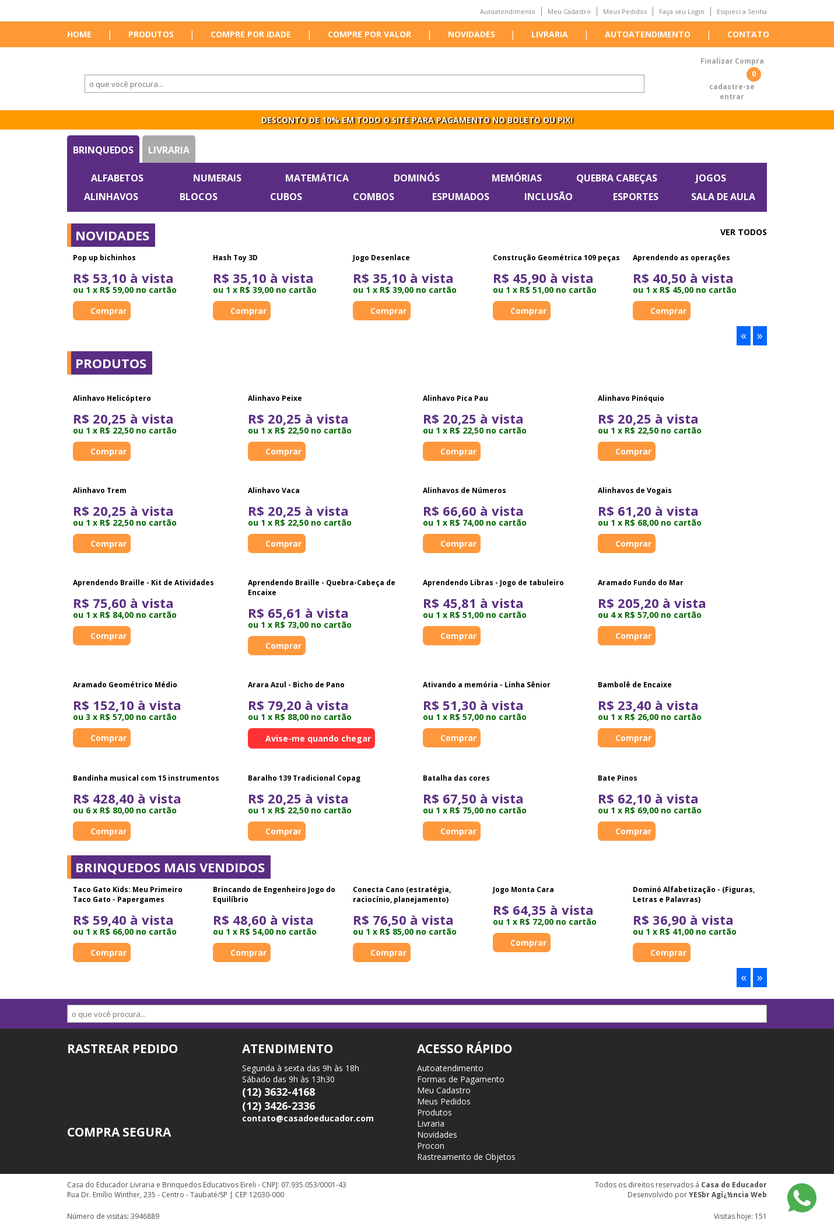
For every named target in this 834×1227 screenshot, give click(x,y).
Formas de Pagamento (460, 1079)
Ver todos (743, 231)
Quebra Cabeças (616, 178)
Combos (373, 196)
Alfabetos (117, 178)
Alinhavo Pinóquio (631, 398)
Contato (748, 34)
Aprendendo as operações (681, 258)
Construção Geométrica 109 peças (556, 258)
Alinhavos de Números (464, 490)
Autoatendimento (507, 11)
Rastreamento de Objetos (466, 1156)
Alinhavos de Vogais (635, 490)
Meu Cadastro (569, 11)
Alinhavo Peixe (275, 398)
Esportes (635, 196)
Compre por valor (369, 34)
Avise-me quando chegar (318, 738)
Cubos (286, 196)
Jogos (711, 178)
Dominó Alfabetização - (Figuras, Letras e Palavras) (694, 894)
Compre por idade (251, 34)
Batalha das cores (456, 778)
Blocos (199, 196)
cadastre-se (732, 87)
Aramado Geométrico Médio (125, 685)
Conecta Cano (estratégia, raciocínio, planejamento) (402, 894)
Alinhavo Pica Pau (455, 398)
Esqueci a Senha (742, 11)
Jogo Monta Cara (523, 889)
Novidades (471, 34)
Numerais (217, 178)
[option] (137, 286)
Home (79, 34)
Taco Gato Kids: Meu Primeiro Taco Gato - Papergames (128, 894)
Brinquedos (103, 150)
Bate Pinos (617, 778)
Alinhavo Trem (100, 490)
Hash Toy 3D (235, 258)
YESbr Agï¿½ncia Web (728, 1195)
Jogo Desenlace (381, 258)
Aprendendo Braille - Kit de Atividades (143, 583)
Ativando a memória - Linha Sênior (487, 685)
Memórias (517, 178)
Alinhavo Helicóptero (112, 398)
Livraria (549, 34)
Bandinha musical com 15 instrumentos (146, 778)
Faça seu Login (682, 11)
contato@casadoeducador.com (308, 1118)
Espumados (460, 196)
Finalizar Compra (732, 61)
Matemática (317, 178)
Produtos (151, 34)
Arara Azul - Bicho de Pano (296, 685)
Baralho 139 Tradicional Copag (304, 778)
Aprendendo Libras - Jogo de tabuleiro (493, 583)
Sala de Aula (723, 196)
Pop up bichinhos (104, 258)
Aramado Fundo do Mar (641, 583)
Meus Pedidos (625, 11)
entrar (732, 97)
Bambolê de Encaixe (635, 685)
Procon (430, 1145)
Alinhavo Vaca (274, 490)
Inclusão (548, 196)
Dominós (417, 178)
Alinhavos (111, 196)
